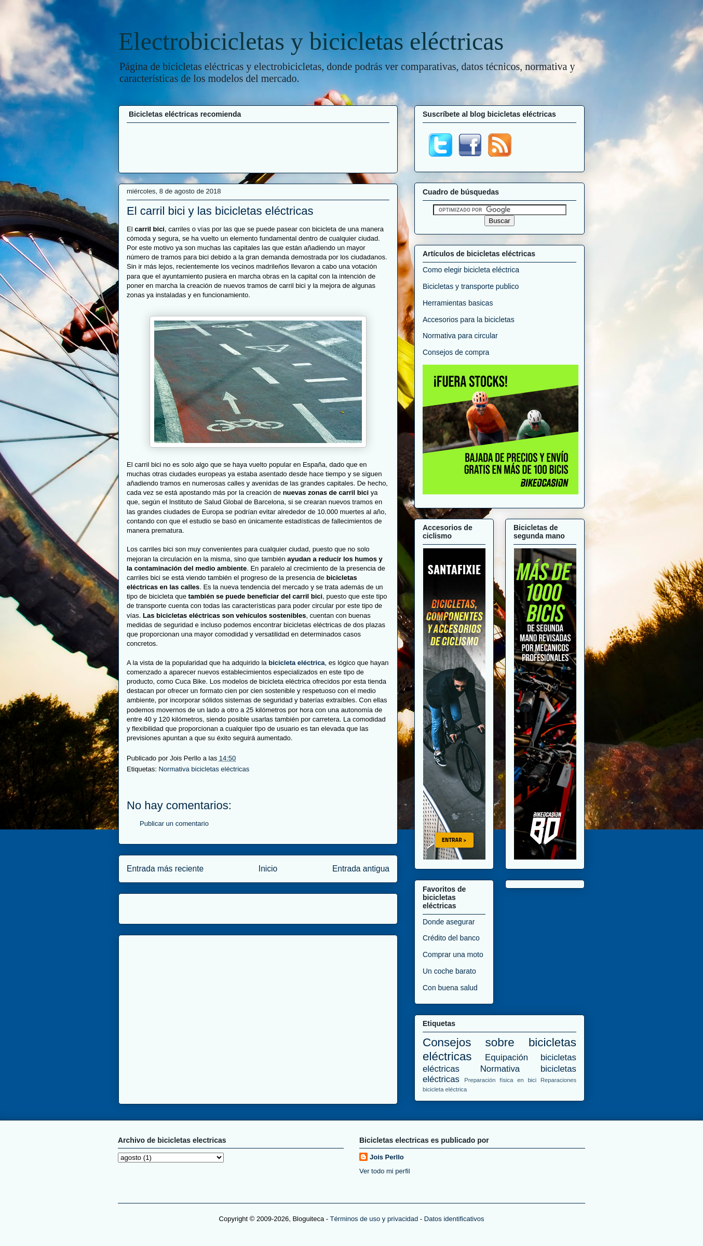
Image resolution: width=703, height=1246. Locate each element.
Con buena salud (450, 988)
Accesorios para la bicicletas (469, 319)
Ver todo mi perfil (384, 1171)
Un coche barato (449, 971)
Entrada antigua (360, 868)
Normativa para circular (460, 335)
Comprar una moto (453, 954)
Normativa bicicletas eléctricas (203, 769)
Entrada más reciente (165, 868)
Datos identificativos (454, 1219)
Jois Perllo (387, 1157)
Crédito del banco (451, 938)
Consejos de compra (456, 352)
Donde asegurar (449, 922)
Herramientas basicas (458, 303)
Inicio (268, 868)
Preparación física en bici (500, 1080)
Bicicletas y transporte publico (471, 286)
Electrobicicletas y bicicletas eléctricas (311, 41)
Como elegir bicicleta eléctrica (471, 270)
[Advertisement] (258, 146)
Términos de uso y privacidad (374, 1219)
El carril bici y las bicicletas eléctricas (220, 210)
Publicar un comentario (174, 823)
